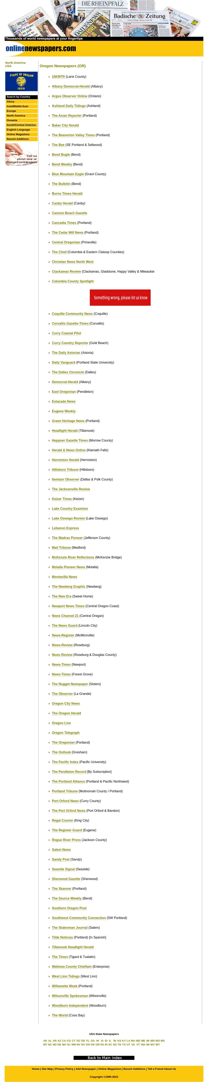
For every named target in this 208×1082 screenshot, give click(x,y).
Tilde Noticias (62, 937)
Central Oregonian (66, 242)
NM (74, 1044)
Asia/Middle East (17, 106)
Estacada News (64, 401)
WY (157, 1044)
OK (93, 1044)
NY (83, 1044)
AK (45, 1040)
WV (152, 1044)
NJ (69, 1044)
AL (50, 1040)
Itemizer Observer (65, 479)
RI (106, 1044)
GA (93, 1040)
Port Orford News (65, 801)
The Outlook (61, 752)
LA (128, 1040)
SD (115, 1044)
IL (110, 1040)
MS (163, 1040)
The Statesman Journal (70, 927)
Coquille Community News (72, 313)
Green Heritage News (68, 421)
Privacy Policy (64, 1068)
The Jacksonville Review (71, 489)
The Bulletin (61, 184)
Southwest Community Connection (79, 918)
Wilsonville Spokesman (70, 996)
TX (124, 1044)
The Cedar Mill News (68, 232)
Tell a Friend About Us (162, 1068)
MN (152, 1040)
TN (119, 1044)
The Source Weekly (66, 898)
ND (55, 1044)
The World (60, 1015)
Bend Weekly (62, 164)
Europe (11, 110)
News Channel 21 (65, 616)
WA (143, 1044)
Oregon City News (66, 703)
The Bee (58, 145)
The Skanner (61, 888)
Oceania (12, 120)
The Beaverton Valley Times (73, 135)
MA (133, 1040)
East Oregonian (64, 391)
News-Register (63, 635)
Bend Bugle (61, 154)
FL (87, 1040)
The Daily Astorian (66, 352)
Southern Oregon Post (69, 908)
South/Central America (21, 124)
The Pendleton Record (69, 771)
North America (16, 115)
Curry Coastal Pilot (66, 333)
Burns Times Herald (67, 193)
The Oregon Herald (66, 713)
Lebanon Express (65, 528)
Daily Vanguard (63, 362)
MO (157, 1040)
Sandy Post (61, 859)
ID (106, 1040)
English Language (18, 129)
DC (78, 1040)
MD (138, 1040)
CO (69, 1040)
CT (74, 1040)
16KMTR (58, 76)
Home (36, 1068)
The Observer (62, 693)
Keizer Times (62, 499)
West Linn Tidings (66, 976)
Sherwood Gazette (66, 879)
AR (55, 1040)
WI (147, 1044)
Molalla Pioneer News (68, 567)
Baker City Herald (65, 125)
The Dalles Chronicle (68, 372)
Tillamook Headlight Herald (73, 947)
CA (64, 1040)
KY (124, 1040)
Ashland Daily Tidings (69, 106)
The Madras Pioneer (67, 538)
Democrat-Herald (65, 382)
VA (133, 1044)
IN (115, 1040)
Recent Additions (18, 138)
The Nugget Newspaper (70, 684)
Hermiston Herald (65, 460)
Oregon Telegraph (66, 732)
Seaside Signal (63, 869)
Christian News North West (72, 261)
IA (102, 1040)
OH (88, 1044)
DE (83, 1040)
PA (102, 1044)
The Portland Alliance (68, 781)
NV (78, 1044)
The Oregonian (63, 742)
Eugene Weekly (64, 411)
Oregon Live (61, 723)
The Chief (59, 252)
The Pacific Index (65, 762)
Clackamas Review (66, 271)
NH (64, 1044)
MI (147, 1040)
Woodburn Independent (70, 1005)
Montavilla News (64, 577)
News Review (62, 655)
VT (138, 1044)
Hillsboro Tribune (65, 469)
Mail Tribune (61, 547)
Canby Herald (62, 203)
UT (128, 1044)
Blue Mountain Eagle (68, 174)
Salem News (61, 849)
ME (143, 1040)
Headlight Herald (65, 430)
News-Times (61, 664)
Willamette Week (64, 986)
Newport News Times (68, 606)
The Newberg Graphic (68, 586)
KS (119, 1040)
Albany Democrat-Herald (71, 86)
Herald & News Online (69, 450)
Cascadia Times (64, 223)
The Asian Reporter (67, 115)
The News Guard (64, 625)
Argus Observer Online (69, 96)
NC (50, 1044)
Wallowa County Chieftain (72, 966)
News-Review (62, 645)
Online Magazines (18, 134)
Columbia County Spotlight (73, 281)
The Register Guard (67, 830)
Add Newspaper (86, 1068)
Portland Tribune (65, 791)
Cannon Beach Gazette (69, 213)
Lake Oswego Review (68, 518)
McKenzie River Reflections (73, 557)
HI (97, 1040)
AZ (59, 1040)
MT (45, 1044)
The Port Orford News (68, 810)
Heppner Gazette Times (70, 440)
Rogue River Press (66, 840)
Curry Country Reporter (70, 343)
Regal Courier (62, 820)
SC (110, 1044)
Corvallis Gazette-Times (70, 323)
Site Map (47, 1068)
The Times (60, 957)
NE (59, 1044)
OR (98, 1044)
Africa (10, 101)
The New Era (61, 596)
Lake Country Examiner (70, 508)
